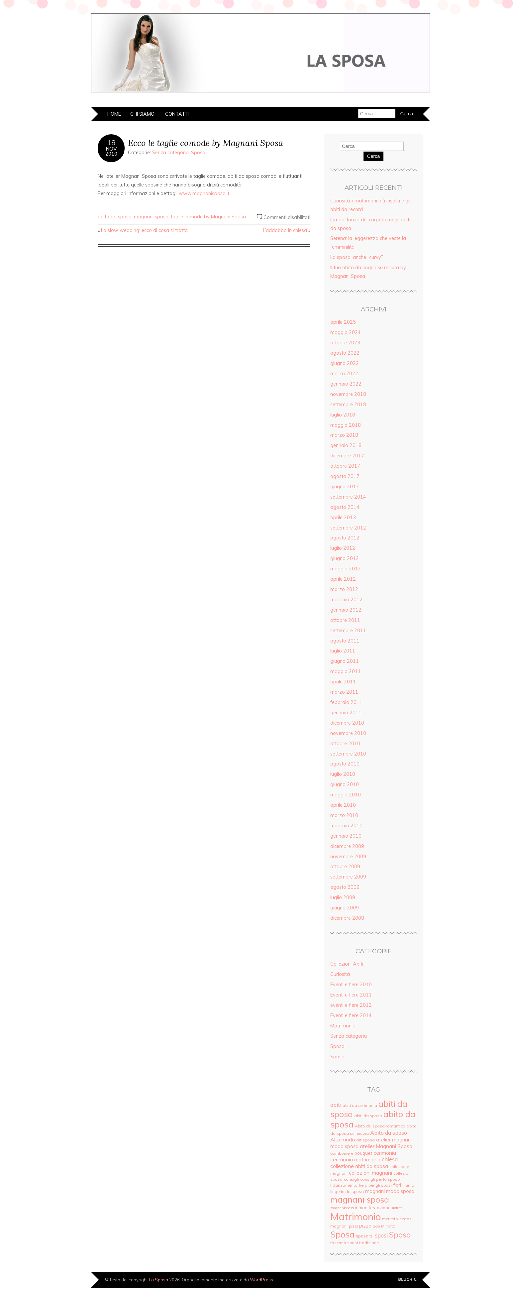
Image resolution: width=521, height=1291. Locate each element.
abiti (335, 1105)
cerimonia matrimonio (355, 1159)
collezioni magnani (370, 1172)
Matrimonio (343, 1026)
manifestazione (375, 1207)
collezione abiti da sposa (359, 1166)
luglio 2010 (342, 774)
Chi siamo (142, 114)
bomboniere (341, 1153)
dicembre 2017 (347, 456)
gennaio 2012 (346, 610)
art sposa (365, 1139)
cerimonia (384, 1152)
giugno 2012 (344, 558)
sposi (381, 1235)
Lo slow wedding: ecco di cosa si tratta (144, 230)
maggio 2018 (345, 425)
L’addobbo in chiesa (285, 230)
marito (397, 1208)
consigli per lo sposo (380, 1179)
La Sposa (158, 1279)
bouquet (363, 1153)
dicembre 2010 (347, 723)
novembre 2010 (348, 733)
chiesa (390, 1159)
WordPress (261, 1279)
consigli (351, 1179)
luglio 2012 (342, 548)
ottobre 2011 (345, 620)
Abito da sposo (388, 1132)
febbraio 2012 (346, 600)
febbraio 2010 (346, 826)
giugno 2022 (344, 363)
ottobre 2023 (345, 343)
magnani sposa (151, 217)
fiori (397, 1185)
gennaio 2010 (346, 836)
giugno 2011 (344, 661)
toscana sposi (344, 1242)
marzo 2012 (344, 589)
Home (114, 114)
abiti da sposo (368, 1115)
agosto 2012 (345, 538)
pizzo (365, 1226)
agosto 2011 (345, 641)
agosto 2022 (345, 353)
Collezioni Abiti (346, 964)
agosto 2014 (345, 507)
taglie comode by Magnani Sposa (208, 217)
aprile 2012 (343, 579)
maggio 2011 (345, 671)
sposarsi (364, 1235)
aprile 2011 (343, 682)
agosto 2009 (345, 887)
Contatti (177, 114)
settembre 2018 (348, 405)
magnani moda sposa (389, 1191)
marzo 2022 (344, 374)
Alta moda (342, 1139)
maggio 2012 (345, 569)
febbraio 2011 (346, 702)
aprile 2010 (343, 805)
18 (111, 142)
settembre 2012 (348, 528)
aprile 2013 (343, 518)
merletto (390, 1218)
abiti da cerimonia (360, 1105)
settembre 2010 (348, 754)
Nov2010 (111, 151)
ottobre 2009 (345, 867)
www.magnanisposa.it (204, 193)
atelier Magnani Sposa (386, 1146)
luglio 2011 (342, 651)
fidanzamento (344, 1185)
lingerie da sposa (347, 1191)
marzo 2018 (344, 435)
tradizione (369, 1242)
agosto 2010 (345, 764)
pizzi (353, 1226)
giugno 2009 (344, 908)
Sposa (198, 153)
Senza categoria (170, 153)
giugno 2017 (344, 487)
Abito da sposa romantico (380, 1125)
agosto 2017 (345, 476)
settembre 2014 (348, 497)
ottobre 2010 (345, 744)
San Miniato (384, 1226)
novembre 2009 (348, 857)
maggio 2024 (345, 332)
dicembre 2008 (347, 918)
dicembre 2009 (347, 846)
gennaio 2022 (346, 384)
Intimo (408, 1185)
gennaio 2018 (346, 445)
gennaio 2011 (346, 713)
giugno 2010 (344, 784)
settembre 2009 (348, 877)
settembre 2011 (348, 631)
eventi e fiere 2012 (351, 1005)
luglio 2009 (342, 897)
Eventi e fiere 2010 (351, 985)
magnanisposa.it (343, 1208)
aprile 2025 (343, 322)
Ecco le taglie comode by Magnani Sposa (205, 142)
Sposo (337, 1057)
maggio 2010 (345, 795)
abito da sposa (115, 217)
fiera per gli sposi (375, 1185)
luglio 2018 (342, 415)
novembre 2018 (348, 394)
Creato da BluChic (407, 1279)
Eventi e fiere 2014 (351, 1015)
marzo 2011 (344, 692)
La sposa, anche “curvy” (356, 257)
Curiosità (340, 974)
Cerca (373, 156)
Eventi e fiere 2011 (351, 995)
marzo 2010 (344, 815)
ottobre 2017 (345, 466)
